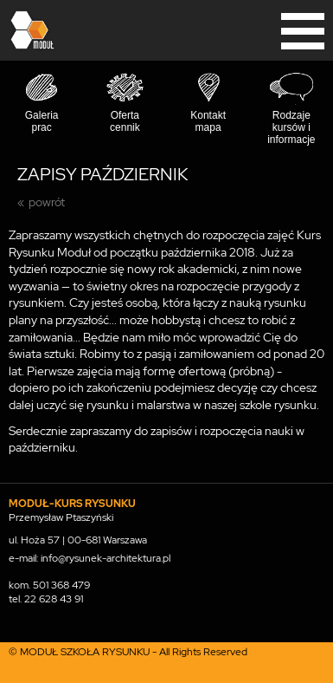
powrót (47, 202)
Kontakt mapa (208, 121)
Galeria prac (42, 121)
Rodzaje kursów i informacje (291, 127)
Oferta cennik (125, 121)
